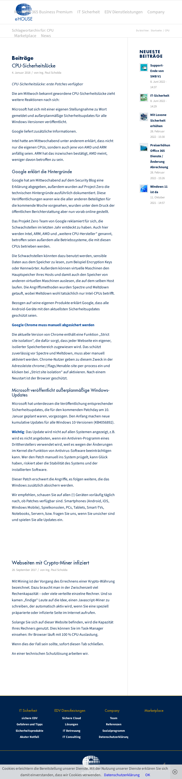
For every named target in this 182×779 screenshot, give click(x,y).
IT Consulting (72, 737)
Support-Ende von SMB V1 (157, 71)
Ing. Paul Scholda (50, 73)
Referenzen (113, 724)
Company (112, 710)
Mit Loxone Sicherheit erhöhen (158, 120)
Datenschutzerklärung (113, 737)
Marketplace (154, 710)
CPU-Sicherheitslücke (33, 65)
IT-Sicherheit (159, 95)
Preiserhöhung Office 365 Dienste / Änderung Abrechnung (161, 156)
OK (147, 775)
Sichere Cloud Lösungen (71, 721)
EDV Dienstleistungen (70, 710)
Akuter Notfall (29, 737)
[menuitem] (43, 12)
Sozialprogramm (113, 731)
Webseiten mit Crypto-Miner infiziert (50, 562)
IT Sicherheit (28, 710)
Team (113, 718)
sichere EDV (29, 718)
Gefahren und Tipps (30, 724)
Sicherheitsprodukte (29, 731)
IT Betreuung (71, 731)
